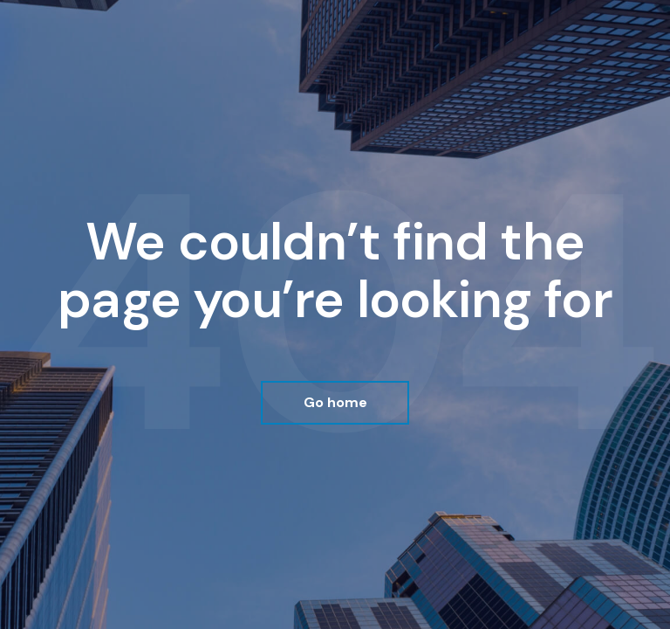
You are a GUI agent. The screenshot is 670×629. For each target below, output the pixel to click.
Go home (335, 402)
